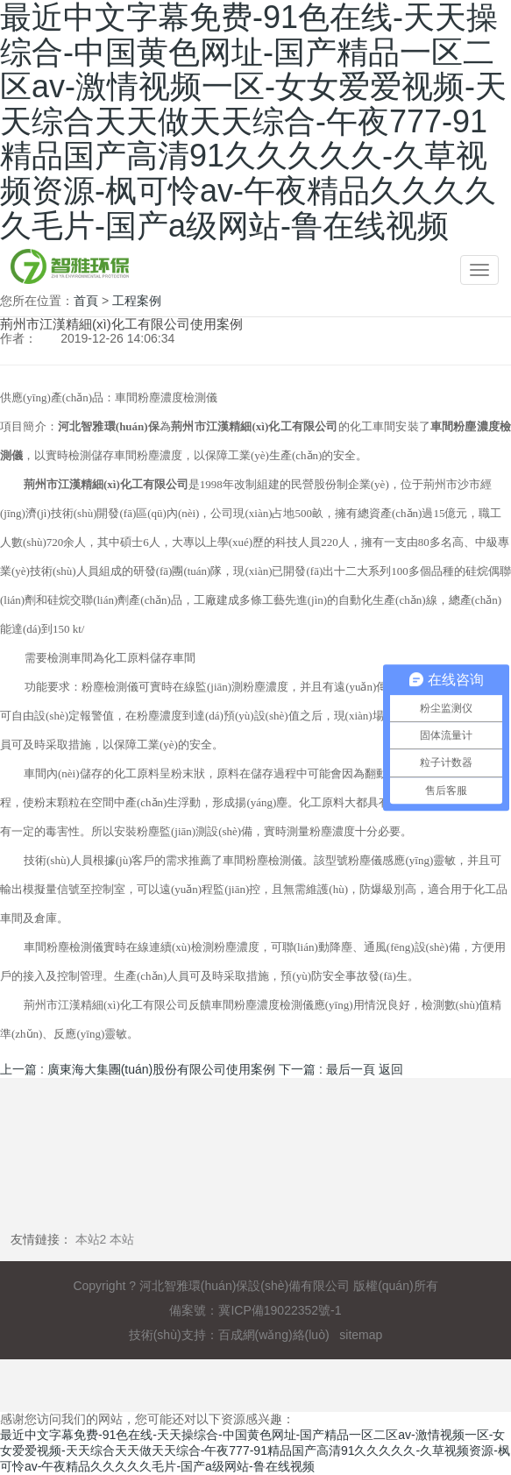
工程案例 (136, 301)
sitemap (360, 1335)
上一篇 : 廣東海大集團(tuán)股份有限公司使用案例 (137, 1069)
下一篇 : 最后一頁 (327, 1069)
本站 (122, 1239)
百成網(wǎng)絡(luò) (274, 1335)
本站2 (91, 1239)
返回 (391, 1069)
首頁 (86, 301)
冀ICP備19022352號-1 (279, 1310)
